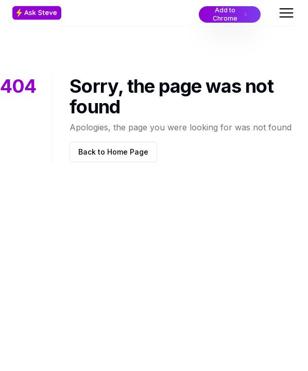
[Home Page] (59, 13)
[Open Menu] (286, 13)
